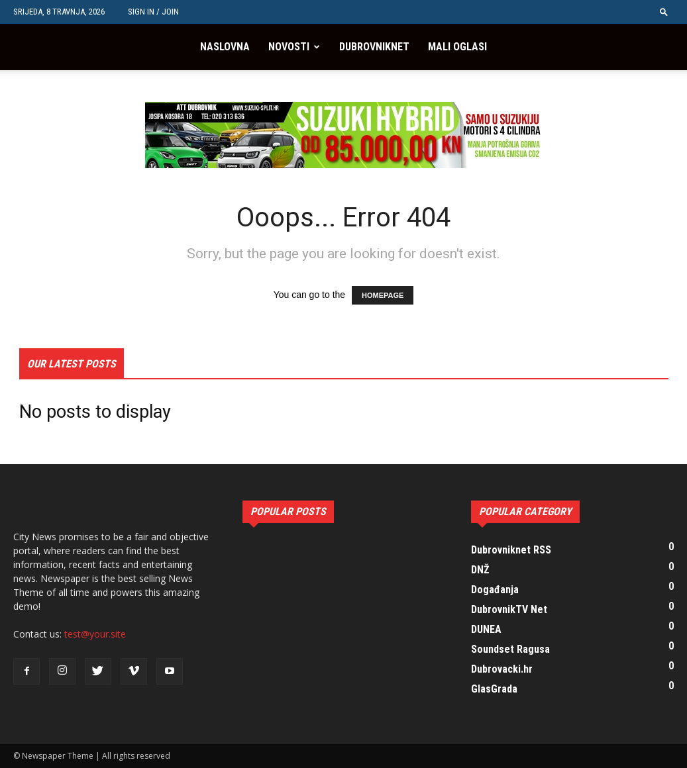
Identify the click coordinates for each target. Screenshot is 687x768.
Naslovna (225, 46)
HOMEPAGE (382, 295)
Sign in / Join (153, 12)
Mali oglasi (457, 46)
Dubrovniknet (374, 46)
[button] (664, 12)
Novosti (288, 46)
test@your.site (95, 634)
